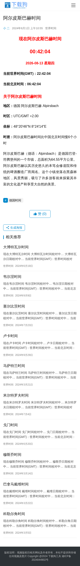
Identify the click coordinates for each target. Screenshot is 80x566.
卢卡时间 (10, 336)
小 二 (6, 28)
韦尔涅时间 (12, 277)
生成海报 (14, 228)
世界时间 (50, 28)
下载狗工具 (54, 556)
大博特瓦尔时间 (16, 247)
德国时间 (15, 200)
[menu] (73, 5)
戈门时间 (10, 425)
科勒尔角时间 (14, 514)
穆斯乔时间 (12, 455)
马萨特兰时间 (14, 366)
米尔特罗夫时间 (16, 395)
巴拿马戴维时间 (16, 484)
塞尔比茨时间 (14, 306)
